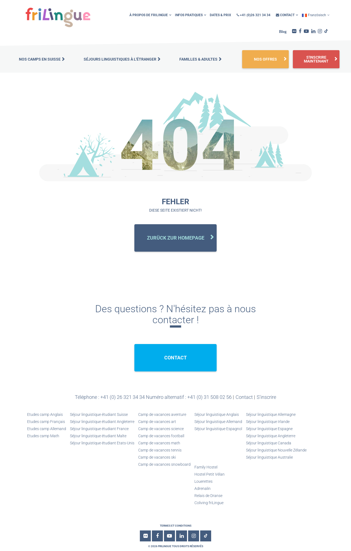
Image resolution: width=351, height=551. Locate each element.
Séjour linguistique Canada (268, 443)
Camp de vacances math (159, 443)
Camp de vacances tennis (160, 450)
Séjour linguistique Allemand (218, 421)
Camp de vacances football (161, 436)
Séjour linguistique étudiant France (99, 429)
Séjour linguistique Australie (269, 457)
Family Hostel (205, 467)
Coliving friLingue (208, 503)
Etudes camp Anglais (45, 414)
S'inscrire (266, 397)
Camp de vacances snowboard (164, 464)
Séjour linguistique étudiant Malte (98, 436)
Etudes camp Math (43, 436)
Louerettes (203, 481)
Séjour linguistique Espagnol (218, 429)
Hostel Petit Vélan (209, 474)
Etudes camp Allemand (46, 429)
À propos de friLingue (148, 15)
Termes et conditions (175, 525)
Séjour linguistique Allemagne (271, 414)
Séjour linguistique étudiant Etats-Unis (102, 443)
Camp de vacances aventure (162, 414)
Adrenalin (202, 488)
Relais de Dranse (208, 495)
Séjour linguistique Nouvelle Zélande (276, 450)
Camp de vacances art (157, 421)
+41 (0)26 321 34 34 (253, 15)
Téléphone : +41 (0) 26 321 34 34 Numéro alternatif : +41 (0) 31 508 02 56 (153, 397)
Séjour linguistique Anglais (216, 414)
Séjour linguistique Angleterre (270, 436)
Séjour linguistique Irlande (268, 421)
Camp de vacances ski (157, 457)
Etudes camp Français (46, 421)
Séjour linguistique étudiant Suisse (99, 414)
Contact (285, 15)
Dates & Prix (220, 15)
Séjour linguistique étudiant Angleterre (102, 421)
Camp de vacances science (161, 429)
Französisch (314, 15)
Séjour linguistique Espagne (269, 429)
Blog (283, 31)
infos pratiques (189, 15)
